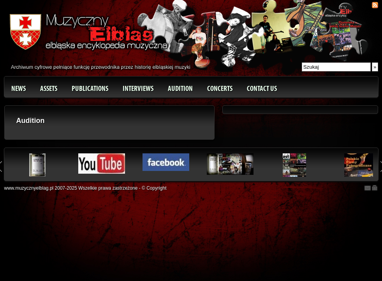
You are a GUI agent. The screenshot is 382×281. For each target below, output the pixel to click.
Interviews (138, 88)
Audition (180, 88)
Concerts (219, 88)
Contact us (262, 88)
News (18, 88)
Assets (48, 88)
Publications (90, 88)
